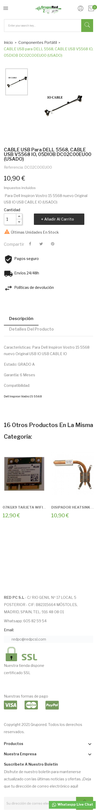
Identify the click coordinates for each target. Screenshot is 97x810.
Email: (9, 630)
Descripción (21, 318)
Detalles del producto (31, 329)
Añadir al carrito (59, 219)
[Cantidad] (10, 219)
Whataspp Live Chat (72, 804)
